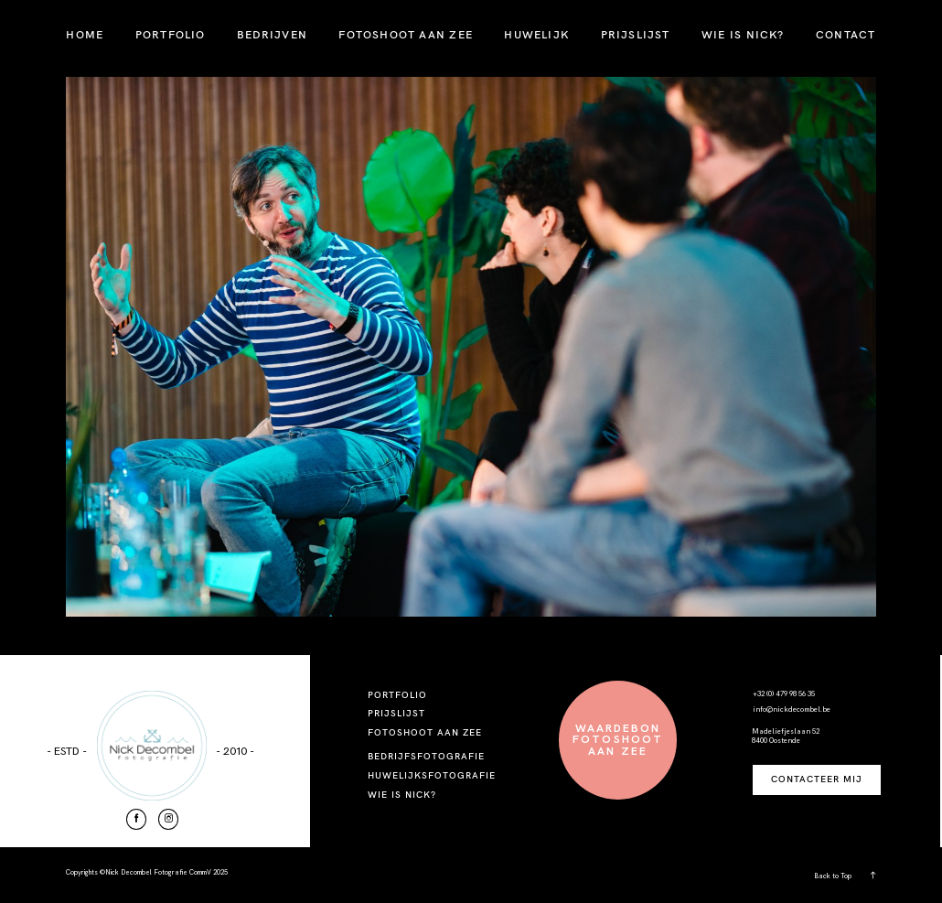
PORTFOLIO (170, 34)
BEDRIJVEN (272, 34)
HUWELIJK (536, 34)
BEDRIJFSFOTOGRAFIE (427, 756)
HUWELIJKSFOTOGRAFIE (432, 775)
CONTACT (845, 34)
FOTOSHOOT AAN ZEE (405, 34)
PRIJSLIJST (635, 34)
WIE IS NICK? (742, 34)
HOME (84, 34)
